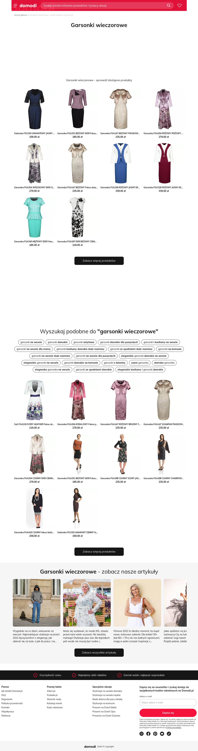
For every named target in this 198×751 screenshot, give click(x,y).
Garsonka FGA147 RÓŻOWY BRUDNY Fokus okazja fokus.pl (129, 424)
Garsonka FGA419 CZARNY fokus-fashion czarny (38, 532)
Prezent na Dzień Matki (104, 707)
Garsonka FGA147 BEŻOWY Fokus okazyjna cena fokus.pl (85, 187)
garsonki (31, 342)
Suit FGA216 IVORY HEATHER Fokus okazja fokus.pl (39, 424)
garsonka (139, 362)
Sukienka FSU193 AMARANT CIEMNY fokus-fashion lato (84, 532)
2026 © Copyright (105, 746)
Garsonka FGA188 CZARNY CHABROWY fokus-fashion (170, 478)
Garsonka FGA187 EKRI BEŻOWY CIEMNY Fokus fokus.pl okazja (88, 241)
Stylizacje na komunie (103, 703)
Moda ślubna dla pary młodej (107, 699)
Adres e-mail (145, 696)
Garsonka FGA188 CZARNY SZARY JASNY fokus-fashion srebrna (131, 478)
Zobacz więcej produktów (99, 260)
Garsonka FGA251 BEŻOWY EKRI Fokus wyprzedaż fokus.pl (86, 133)
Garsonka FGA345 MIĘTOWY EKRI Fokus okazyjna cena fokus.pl (45, 241)
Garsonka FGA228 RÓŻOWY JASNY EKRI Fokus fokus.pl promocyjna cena (135, 187)
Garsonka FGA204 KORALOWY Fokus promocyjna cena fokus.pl (88, 424)
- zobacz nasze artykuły (99, 571)
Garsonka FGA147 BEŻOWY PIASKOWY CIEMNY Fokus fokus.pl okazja (134, 133)
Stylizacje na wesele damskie (107, 691)
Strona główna (20, 15)
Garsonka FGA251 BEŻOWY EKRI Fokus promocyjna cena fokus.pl (89, 478)
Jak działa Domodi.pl (11, 691)
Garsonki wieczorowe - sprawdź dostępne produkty (99, 80)
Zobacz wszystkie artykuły (99, 652)
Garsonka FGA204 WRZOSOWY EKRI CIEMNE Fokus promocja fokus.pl (48, 187)
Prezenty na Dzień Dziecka (106, 715)
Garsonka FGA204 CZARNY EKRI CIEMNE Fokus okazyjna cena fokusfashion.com (53, 478)
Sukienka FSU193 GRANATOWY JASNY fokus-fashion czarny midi (46, 133)
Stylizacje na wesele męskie (106, 695)
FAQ (3, 695)
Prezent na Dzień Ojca (103, 711)
